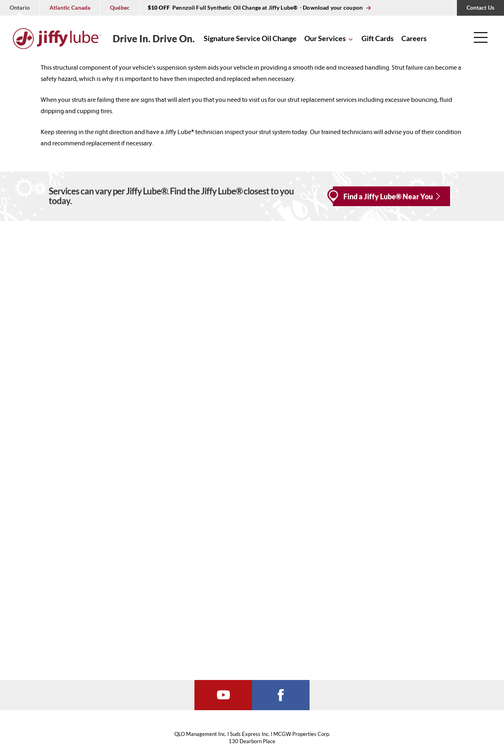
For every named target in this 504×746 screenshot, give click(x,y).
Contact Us (480, 7)
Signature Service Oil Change (250, 38)
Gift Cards (377, 38)
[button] (480, 40)
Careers (414, 38)
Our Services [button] (325, 38)
